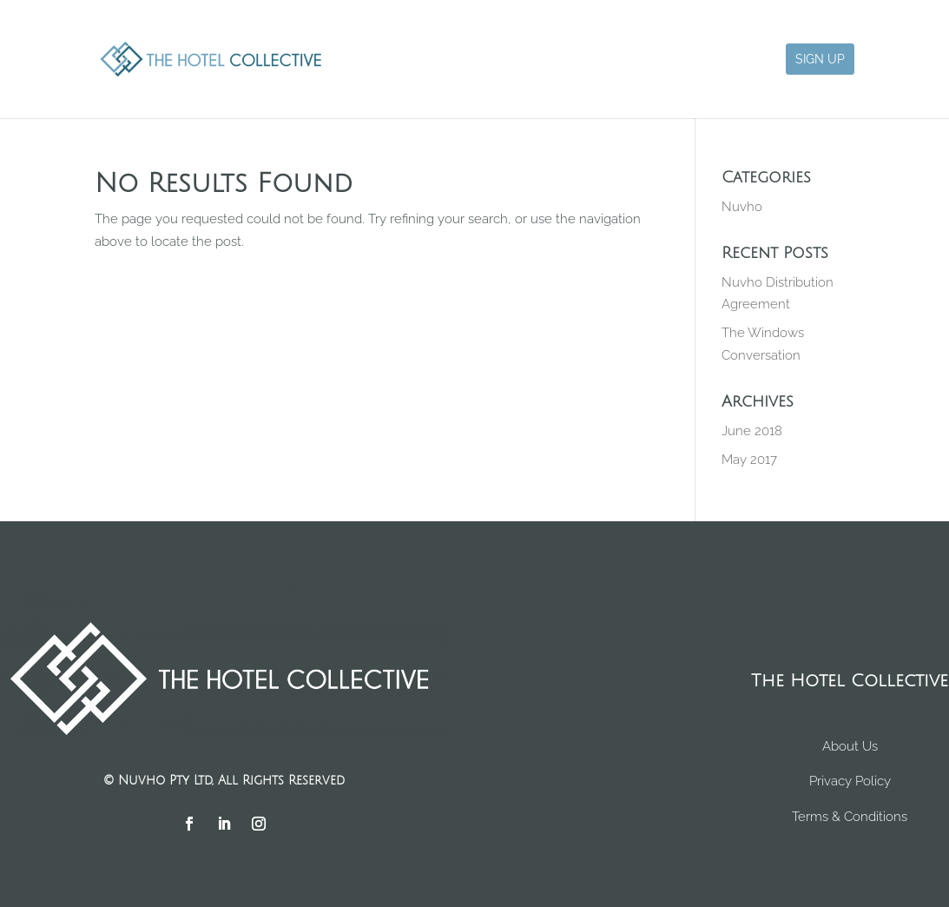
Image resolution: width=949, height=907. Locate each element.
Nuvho (742, 207)
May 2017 (749, 459)
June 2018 (752, 431)
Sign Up (820, 59)
